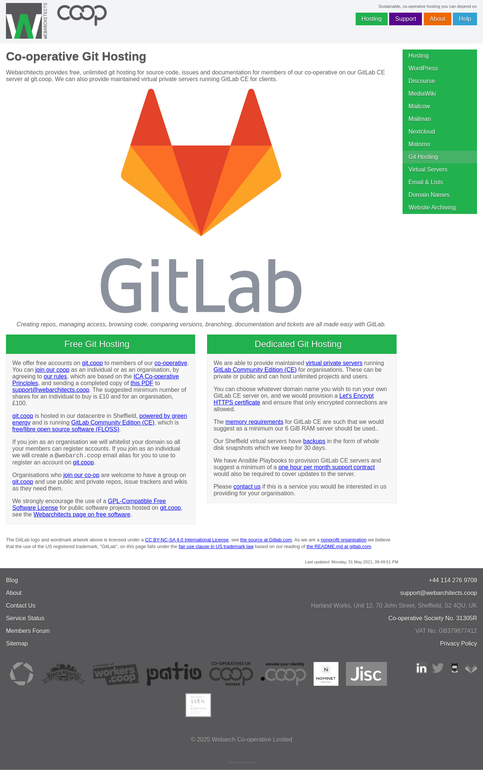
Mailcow (419, 106)
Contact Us (20, 607)
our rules (55, 376)
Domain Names (429, 195)
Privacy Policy (458, 645)
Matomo (419, 144)
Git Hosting (423, 157)
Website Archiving (432, 207)
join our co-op (81, 476)
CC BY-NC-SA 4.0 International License (186, 541)
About (437, 19)
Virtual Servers (428, 169)
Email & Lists (426, 182)
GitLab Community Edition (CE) (112, 422)
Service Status (25, 619)
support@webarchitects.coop (50, 390)
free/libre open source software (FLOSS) (65, 429)
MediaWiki (422, 93)
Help (465, 19)
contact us (247, 486)
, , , (394, 607)
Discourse (422, 81)
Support (405, 19)
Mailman (420, 119)
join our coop (52, 370)
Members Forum (28, 632)
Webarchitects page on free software (82, 515)
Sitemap (17, 645)
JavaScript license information (242, 763)
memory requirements (254, 422)
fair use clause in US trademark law (216, 547)
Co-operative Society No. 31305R (432, 619)
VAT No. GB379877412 (446, 632)
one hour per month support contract (327, 467)
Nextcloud (422, 131)
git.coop (92, 363)
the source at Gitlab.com (266, 541)
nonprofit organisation (343, 541)
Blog (12, 581)
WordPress (423, 68)
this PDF (142, 383)
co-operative (171, 363)
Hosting (372, 19)
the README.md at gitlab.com (338, 547)
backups (314, 441)
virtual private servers (334, 363)
